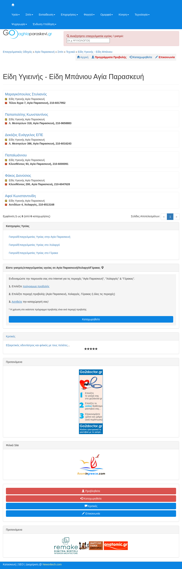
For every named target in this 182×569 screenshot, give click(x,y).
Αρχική (83, 57)
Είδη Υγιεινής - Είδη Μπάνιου (95, 51)
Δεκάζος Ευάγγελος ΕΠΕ (24, 135)
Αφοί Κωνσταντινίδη (20, 196)
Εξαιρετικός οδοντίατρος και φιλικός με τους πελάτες (37, 345)
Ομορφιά (106, 14)
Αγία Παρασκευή (45, 51)
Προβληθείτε (91, 491)
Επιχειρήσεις (69, 14)
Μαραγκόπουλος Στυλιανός (26, 94)
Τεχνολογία (142, 14)
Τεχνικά (70, 51)
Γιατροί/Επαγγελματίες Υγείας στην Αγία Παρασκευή (39, 236)
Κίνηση (124, 14)
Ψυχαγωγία (19, 24)
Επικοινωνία (91, 513)
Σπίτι (29, 14)
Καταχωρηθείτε (91, 319)
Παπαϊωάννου (16, 155)
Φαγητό (89, 14)
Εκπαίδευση (47, 14)
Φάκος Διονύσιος (18, 176)
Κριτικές (10, 336)
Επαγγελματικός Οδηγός (17, 51)
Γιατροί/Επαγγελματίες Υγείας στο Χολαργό (34, 244)
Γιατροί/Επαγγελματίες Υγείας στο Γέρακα (33, 252)
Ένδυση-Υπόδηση (44, 24)
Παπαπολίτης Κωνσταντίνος (26, 114)
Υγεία (15, 14)
